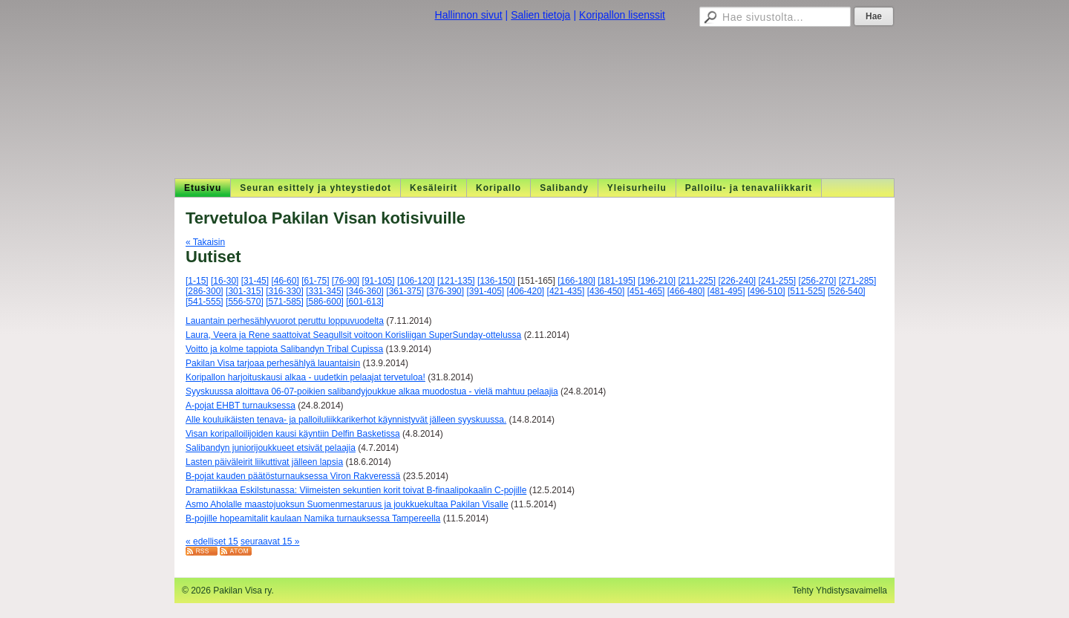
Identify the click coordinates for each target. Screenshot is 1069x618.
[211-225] (697, 281)
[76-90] (345, 281)
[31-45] (255, 281)
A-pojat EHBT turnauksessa (240, 405)
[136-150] (496, 281)
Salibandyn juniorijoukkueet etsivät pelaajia (271, 448)
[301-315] (245, 291)
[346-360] (365, 291)
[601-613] (365, 301)
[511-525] (807, 291)
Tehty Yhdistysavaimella (839, 590)
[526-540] (847, 291)
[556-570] (245, 301)
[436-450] (606, 291)
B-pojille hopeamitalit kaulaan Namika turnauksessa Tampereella (313, 518)
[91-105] (378, 281)
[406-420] (526, 291)
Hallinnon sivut (469, 15)
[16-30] (224, 281)
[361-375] (405, 291)
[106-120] (416, 281)
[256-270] (818, 281)
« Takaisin (205, 242)
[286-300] (204, 291)
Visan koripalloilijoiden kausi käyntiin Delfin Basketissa (293, 434)
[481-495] (726, 291)
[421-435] (566, 291)
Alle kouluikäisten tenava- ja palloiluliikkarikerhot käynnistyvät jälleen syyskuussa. (346, 419)
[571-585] (285, 301)
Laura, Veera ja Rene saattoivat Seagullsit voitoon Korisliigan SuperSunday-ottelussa (353, 335)
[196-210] (657, 281)
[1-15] (197, 281)
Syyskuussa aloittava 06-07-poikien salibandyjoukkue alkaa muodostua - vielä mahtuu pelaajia (372, 391)
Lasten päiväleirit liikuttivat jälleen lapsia (264, 462)
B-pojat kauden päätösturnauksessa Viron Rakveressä (293, 476)
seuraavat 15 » (270, 541)
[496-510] (766, 291)
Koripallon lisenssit (622, 15)
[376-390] (445, 291)
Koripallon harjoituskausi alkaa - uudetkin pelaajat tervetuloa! (305, 377)
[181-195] (616, 281)
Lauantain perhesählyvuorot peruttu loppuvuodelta (285, 321)
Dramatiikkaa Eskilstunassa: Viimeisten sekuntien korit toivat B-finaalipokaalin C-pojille (356, 490)
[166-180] (576, 281)
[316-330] (285, 291)
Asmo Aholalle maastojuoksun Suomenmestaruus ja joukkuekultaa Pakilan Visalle (347, 504)
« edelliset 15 (212, 541)
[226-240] (737, 281)
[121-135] (456, 281)
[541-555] (204, 301)
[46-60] (284, 281)
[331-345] (325, 291)
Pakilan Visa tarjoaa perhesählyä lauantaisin (273, 363)
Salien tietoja (540, 15)
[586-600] (325, 301)
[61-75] (315, 281)
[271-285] (858, 281)
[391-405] (485, 291)
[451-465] (646, 291)
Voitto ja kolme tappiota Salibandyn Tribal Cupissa (284, 349)
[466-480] (686, 291)
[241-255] (778, 281)
